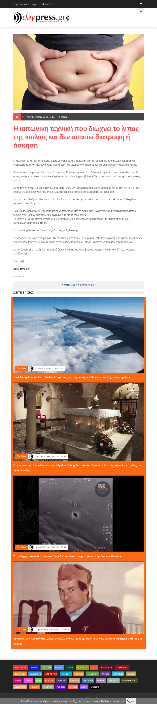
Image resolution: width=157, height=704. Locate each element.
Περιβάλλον (92, 673)
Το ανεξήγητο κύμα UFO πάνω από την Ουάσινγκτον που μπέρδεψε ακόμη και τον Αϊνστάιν (67, 556)
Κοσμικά (101, 680)
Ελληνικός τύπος (129, 680)
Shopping (95, 686)
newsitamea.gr (21, 269)
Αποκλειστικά (51, 673)
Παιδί (38, 680)
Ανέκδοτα (61, 686)
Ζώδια (83, 686)
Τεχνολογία (88, 680)
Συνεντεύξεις (35, 673)
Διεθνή (70, 667)
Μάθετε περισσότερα (112, 701)
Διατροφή (49, 680)
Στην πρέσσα (122, 667)
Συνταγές (62, 680)
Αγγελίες (73, 686)
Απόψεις (105, 673)
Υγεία (94, 667)
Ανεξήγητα (47, 686)
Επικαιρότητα (21, 667)
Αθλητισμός (82, 667)
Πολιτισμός (118, 673)
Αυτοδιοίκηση (106, 667)
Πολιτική (58, 667)
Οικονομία (46, 667)
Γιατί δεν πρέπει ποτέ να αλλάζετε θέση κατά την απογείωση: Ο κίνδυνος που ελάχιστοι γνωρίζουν (71, 377)
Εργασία (131, 673)
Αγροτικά (79, 673)
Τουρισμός (66, 673)
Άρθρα (18, 680)
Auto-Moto (113, 680)
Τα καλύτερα (20, 673)
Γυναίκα (28, 680)
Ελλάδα (34, 667)
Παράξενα (62, 116)
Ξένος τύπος (20, 686)
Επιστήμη (74, 680)
